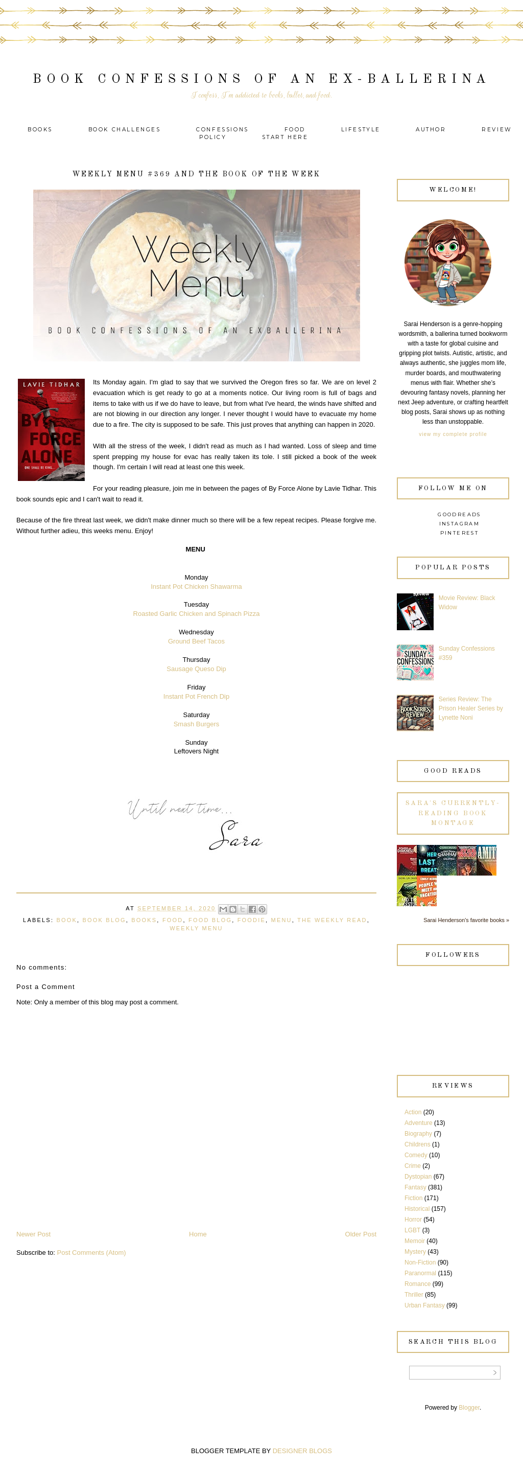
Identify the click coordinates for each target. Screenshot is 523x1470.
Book (66, 920)
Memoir (415, 1241)
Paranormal (420, 1273)
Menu (281, 920)
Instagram (459, 523)
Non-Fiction (420, 1262)
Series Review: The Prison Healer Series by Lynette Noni (471, 708)
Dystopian (418, 1176)
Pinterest (459, 533)
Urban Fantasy (425, 1305)
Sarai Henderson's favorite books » (466, 920)
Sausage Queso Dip (196, 669)
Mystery (415, 1251)
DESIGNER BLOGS (302, 1451)
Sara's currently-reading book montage (453, 813)
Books (40, 129)
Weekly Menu (196, 928)
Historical (417, 1208)
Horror (413, 1219)
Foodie (251, 920)
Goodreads (459, 514)
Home (198, 1234)
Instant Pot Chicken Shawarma (196, 586)
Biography (418, 1133)
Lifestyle (362, 129)
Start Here (285, 137)
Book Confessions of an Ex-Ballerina (262, 79)
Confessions (222, 129)
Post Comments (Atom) (91, 1252)
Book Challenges (124, 129)
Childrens (418, 1144)
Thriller (414, 1294)
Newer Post (33, 1234)
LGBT (412, 1230)
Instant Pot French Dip (196, 696)
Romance (418, 1284)
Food (294, 129)
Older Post (360, 1234)
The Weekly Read (332, 920)
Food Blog (210, 920)
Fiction (413, 1198)
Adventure (419, 1123)
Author (431, 129)
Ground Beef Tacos (196, 641)
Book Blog (104, 920)
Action (413, 1112)
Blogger (469, 1407)
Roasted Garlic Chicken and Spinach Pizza (196, 613)
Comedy (416, 1155)
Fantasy (415, 1187)
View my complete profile (453, 434)
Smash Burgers (197, 724)
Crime (413, 1165)
